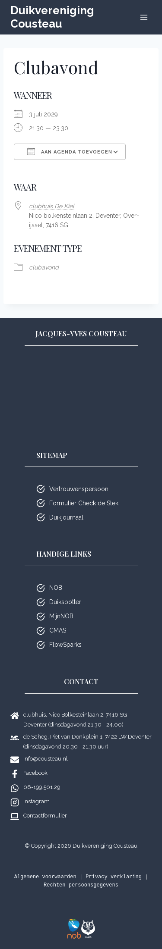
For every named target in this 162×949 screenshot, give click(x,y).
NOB (55, 587)
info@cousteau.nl (45, 758)
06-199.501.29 (41, 787)
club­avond (44, 267)
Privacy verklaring (114, 877)
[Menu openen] (144, 17)
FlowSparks (65, 644)
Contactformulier (45, 815)
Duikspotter (65, 601)
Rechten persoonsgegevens (81, 885)
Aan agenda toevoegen (69, 151)
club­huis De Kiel (51, 206)
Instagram (36, 801)
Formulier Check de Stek (83, 503)
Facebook (35, 773)
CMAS (57, 630)
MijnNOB (61, 616)
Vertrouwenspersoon (78, 488)
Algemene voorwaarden (45, 877)
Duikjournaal (66, 517)
